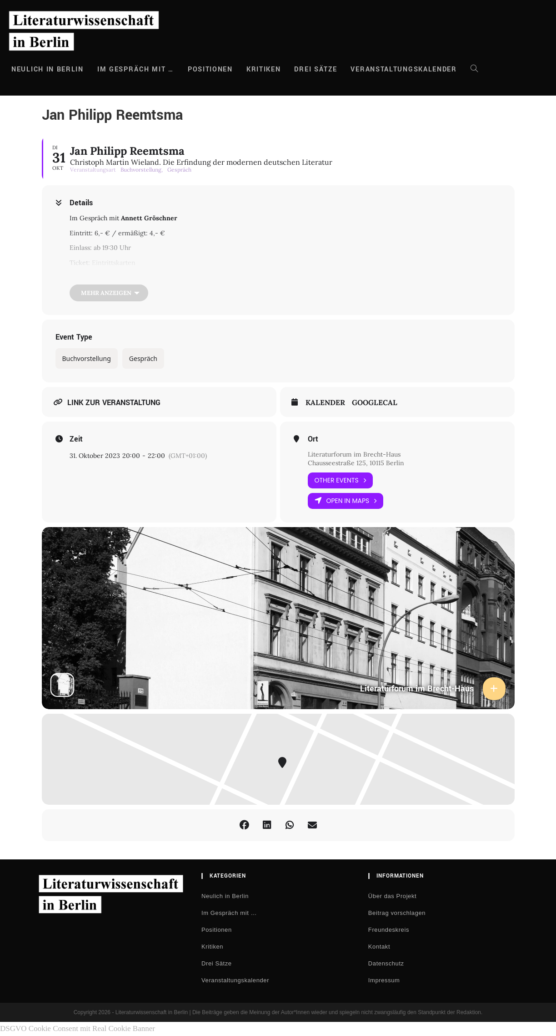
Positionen (216, 929)
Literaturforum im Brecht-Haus (354, 454)
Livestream (108, 277)
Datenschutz (386, 963)
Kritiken (212, 946)
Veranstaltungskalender (235, 980)
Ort (313, 439)
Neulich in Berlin (225, 896)
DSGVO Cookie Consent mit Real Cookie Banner (77, 1028)
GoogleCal (374, 402)
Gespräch (143, 358)
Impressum (384, 980)
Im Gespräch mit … (229, 912)
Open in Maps (346, 501)
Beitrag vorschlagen (397, 912)
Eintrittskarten (113, 263)
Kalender (325, 402)
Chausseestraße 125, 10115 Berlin (356, 463)
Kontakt (379, 946)
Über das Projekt (392, 896)
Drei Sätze (216, 963)
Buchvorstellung (86, 358)
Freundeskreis (388, 929)
